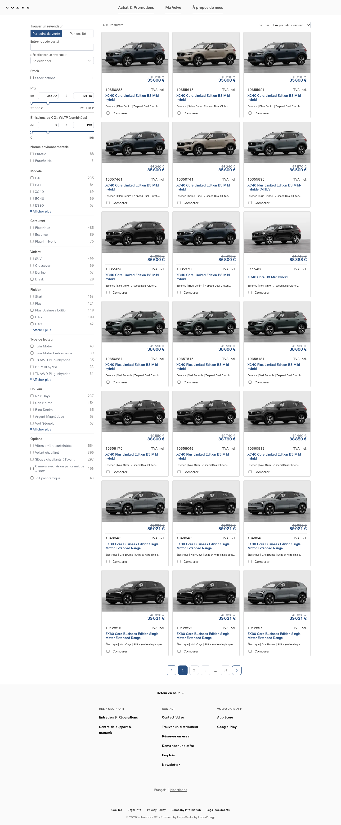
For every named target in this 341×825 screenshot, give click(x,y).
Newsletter (171, 765)
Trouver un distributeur (180, 727)
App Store (225, 717)
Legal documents (218, 810)
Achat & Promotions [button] (136, 7)
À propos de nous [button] (208, 7)
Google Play (227, 727)
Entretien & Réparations (118, 717)
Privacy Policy (156, 810)
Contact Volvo (173, 717)
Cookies (116, 810)
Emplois (168, 755)
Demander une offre (178, 746)
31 (225, 670)
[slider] (30, 102)
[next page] (215, 671)
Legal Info (134, 810)
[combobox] (32, 60)
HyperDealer (185, 817)
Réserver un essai (176, 736)
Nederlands (178, 790)
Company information (186, 810)
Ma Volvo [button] (173, 7)
